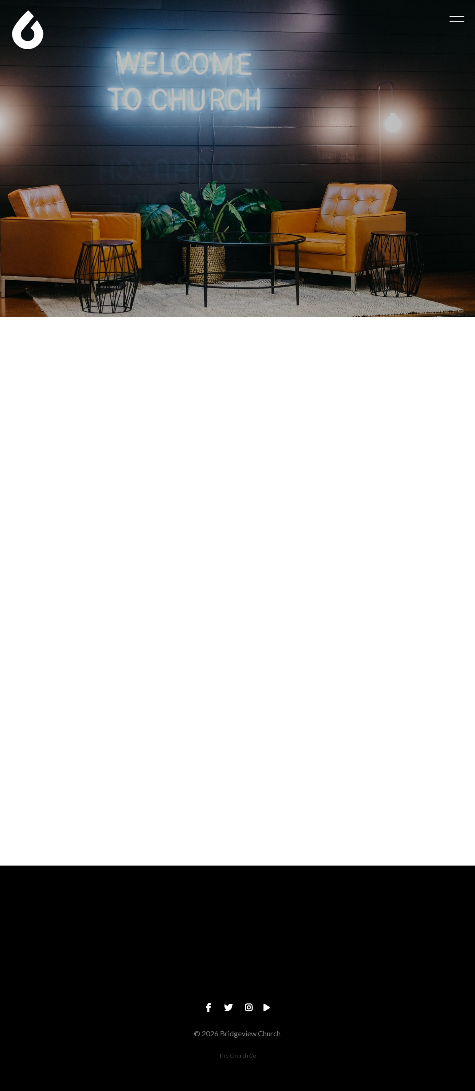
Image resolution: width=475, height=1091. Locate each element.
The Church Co (237, 1055)
